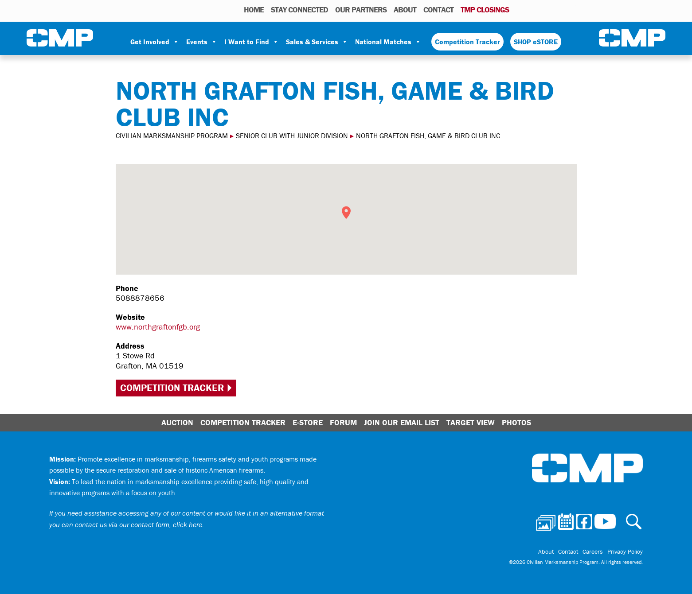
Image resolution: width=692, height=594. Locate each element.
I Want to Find (251, 41)
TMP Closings (485, 9)
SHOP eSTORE (536, 41)
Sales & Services (317, 41)
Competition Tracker (467, 41)
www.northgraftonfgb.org (158, 327)
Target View (470, 422)
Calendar (533, 9)
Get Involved (154, 41)
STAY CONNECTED (299, 9)
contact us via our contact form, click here (138, 524)
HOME (254, 9)
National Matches (388, 41)
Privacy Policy (625, 551)
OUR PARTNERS (361, 9)
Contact (438, 9)
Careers (593, 551)
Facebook (545, 9)
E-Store (308, 422)
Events (201, 41)
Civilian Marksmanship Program (60, 38)
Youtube (569, 9)
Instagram (557, 9)
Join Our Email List (401, 422)
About (405, 9)
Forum (343, 422)
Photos (519, 9)
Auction (177, 422)
